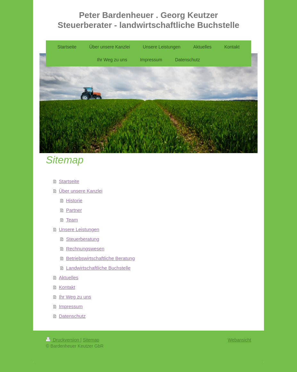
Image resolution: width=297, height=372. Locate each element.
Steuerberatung (82, 239)
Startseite (69, 181)
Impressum (71, 306)
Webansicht (239, 339)
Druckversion (63, 339)
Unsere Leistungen (79, 229)
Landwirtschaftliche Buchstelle (98, 268)
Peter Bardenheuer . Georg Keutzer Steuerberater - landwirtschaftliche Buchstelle (148, 20)
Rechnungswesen (85, 248)
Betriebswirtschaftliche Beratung (100, 258)
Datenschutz (72, 316)
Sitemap (91, 339)
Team (72, 219)
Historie (74, 200)
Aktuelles (69, 277)
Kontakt (67, 287)
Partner (74, 210)
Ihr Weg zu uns (75, 296)
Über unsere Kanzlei (81, 191)
